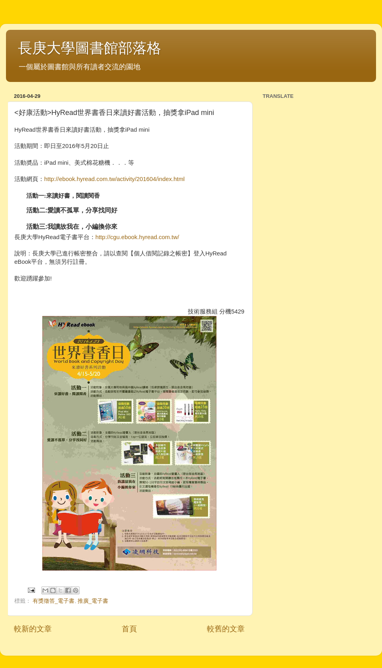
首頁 (129, 629)
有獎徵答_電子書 (54, 601)
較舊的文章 (226, 629)
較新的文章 (33, 629)
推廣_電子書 (93, 601)
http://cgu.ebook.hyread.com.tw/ (137, 237)
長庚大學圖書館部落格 (89, 48)
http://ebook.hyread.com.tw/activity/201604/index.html (114, 179)
